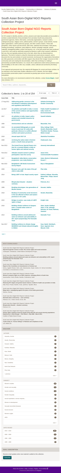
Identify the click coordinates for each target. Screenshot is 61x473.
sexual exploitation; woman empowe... (30, 398)
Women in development (30, 402)
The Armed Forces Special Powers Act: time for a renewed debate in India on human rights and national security (24, 147)
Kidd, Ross (6, 284)
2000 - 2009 (30, 434)
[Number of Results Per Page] (43, 93)
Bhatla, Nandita (19, 277)
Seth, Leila (19, 268)
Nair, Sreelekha (30, 363)
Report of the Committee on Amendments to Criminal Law (20, 266)
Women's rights (30, 413)
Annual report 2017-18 (19, 136)
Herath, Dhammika (46, 129)
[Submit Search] (51, 85)
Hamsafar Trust (45, 215)
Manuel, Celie (45, 228)
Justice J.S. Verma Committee (43, 268)
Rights (36, 468)
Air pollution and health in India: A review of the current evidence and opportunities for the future (25, 110)
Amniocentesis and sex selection (22, 123)
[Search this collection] (24, 85)
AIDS (30, 417)
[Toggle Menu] (56, 3)
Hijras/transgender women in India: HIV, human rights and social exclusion (25, 249)
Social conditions (30, 391)
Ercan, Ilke (23, 299)
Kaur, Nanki (44, 224)
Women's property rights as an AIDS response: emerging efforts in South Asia (26, 275)
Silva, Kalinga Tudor (47, 127)
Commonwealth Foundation (49, 154)
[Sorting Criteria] (55, 93)
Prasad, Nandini (14, 284)
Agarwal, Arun (49, 226)
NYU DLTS (30, 470)
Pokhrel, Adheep (46, 174)
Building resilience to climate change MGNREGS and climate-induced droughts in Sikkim (25, 226)
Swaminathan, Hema (8, 277)
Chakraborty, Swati (29, 277)
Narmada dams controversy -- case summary (16, 297)
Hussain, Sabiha (46, 187)
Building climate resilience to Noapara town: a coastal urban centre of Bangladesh (24, 207)
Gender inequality (30, 395)
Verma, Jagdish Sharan (9, 268)
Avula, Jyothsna (23, 284)
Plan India (44, 169)
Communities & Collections (34, 9)
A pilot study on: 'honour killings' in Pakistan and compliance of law (23, 321)
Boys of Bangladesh (47, 163)
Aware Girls (44, 153)
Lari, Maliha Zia (7, 323)
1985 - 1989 (30, 442)
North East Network (30, 366)
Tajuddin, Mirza (32, 284)
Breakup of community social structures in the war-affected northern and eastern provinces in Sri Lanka (24, 194)
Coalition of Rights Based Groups (12, 316)
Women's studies (30, 383)
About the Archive (18, 468)
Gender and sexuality (30, 387)
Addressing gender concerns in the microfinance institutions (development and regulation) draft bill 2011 (24, 103)
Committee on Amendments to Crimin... (13, 269)
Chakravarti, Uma (46, 140)
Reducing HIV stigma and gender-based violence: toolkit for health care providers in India (29, 282)
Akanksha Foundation (48, 136)
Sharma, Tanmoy (7, 292)
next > (4, 234)
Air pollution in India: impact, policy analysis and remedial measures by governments (23, 118)
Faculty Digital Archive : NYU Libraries (12, 9)
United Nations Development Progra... (27, 251)
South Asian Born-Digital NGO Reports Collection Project (18, 248)
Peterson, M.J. (45, 182)
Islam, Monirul (45, 158)
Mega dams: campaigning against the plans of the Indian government (23, 290)
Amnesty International (48, 145)
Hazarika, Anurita (30, 336)
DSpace (39, 470)
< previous (7, 374)
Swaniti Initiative (46, 116)
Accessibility (43, 468)
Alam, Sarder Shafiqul (48, 205)
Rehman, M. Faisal (46, 209)
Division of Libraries (50, 9)
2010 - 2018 (30, 431)
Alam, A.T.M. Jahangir (47, 207)
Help (26, 468)
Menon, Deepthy (30, 359)
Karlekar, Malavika (30, 348)
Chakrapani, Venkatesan (9, 251)
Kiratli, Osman (15, 299)
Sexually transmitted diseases (30, 406)
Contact (30, 468)
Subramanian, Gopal (28, 268)
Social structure (30, 410)
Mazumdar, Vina (46, 123)
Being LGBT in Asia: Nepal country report (25, 174)
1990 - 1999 (30, 438)
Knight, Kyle (45, 200)
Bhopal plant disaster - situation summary (15, 305)
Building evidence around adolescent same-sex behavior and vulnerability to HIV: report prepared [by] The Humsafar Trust (28, 257)
